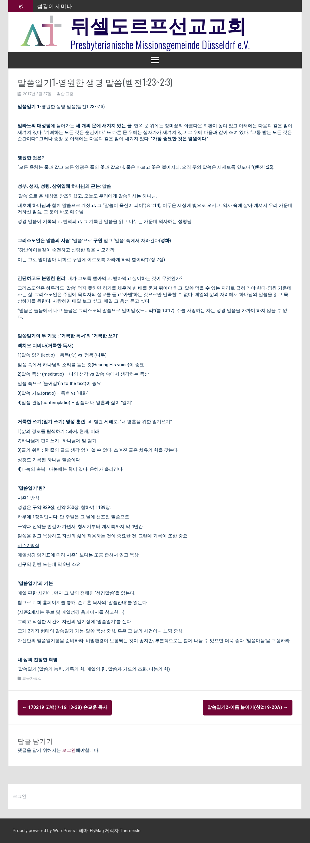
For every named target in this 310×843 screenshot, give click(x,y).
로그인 (69, 750)
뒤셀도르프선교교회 (158, 24)
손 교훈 (67, 93)
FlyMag (97, 830)
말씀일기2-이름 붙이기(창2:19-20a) (247, 707)
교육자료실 (32, 678)
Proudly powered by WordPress (44, 830)
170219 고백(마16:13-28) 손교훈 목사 (64, 707)
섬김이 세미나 (54, 6)
